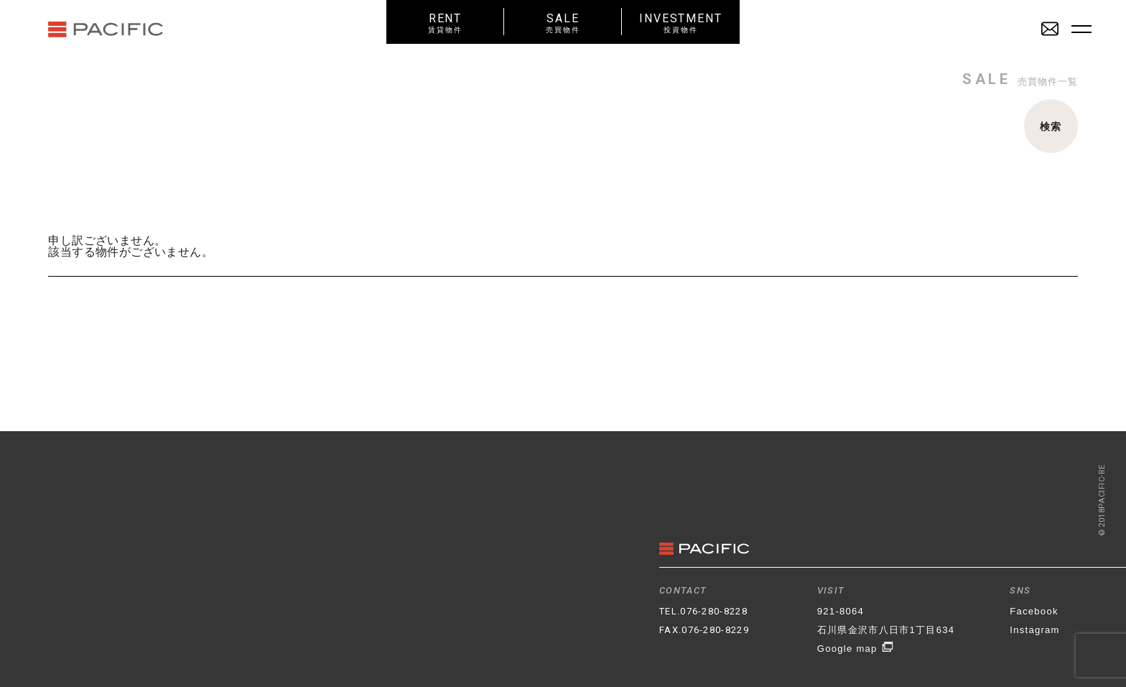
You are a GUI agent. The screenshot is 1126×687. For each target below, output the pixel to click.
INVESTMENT (681, 22)
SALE (563, 22)
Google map (855, 648)
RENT (445, 22)
